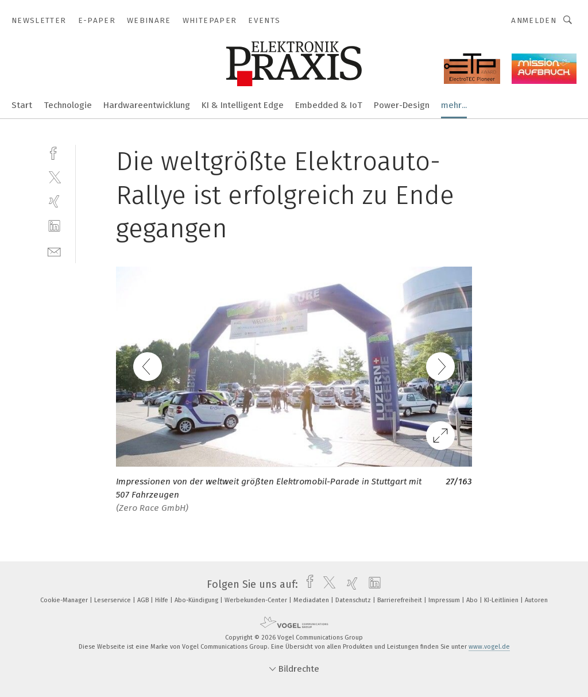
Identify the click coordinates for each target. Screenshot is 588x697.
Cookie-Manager (65, 600)
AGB (143, 600)
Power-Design (402, 105)
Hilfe (162, 600)
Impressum (445, 600)
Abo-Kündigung (197, 600)
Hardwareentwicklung (146, 105)
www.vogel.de (489, 646)
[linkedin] (54, 226)
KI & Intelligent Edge (243, 105)
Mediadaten (312, 600)
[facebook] (54, 152)
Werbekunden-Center (257, 600)
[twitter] (54, 177)
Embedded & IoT (328, 105)
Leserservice (113, 600)
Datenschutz (354, 600)
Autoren (536, 600)
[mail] (54, 251)
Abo (472, 600)
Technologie (68, 105)
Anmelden (533, 20)
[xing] (54, 201)
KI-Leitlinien (502, 600)
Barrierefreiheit (400, 600)
